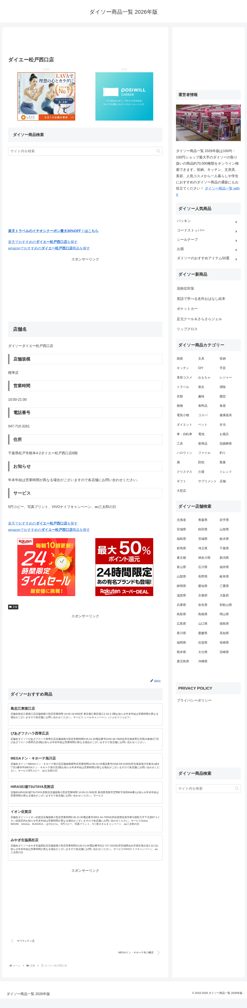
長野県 (202, 576)
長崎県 (224, 642)
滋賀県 (181, 595)
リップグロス (187, 329)
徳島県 (224, 623)
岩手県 (224, 519)
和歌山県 (226, 605)
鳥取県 (181, 614)
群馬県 (181, 548)
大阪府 (224, 595)
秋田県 (202, 529)
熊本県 (181, 652)
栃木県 (224, 538)
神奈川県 (204, 557)
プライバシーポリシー (194, 700)
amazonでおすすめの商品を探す (49, 248)
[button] (158, 151)
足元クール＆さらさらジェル (199, 319)
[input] (85, 151)
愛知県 (202, 586)
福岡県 (181, 642)
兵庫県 (181, 605)
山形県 (224, 529)
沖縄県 (202, 661)
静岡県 (181, 586)
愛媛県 (202, 633)
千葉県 (224, 548)
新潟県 (224, 557)
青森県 (202, 519)
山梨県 (181, 576)
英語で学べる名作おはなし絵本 (201, 299)
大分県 (202, 652)
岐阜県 (224, 576)
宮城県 (181, 529)
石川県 (202, 567)
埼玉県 (202, 548)
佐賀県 (202, 642)
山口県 (202, 623)
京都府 (202, 595)
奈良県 (202, 605)
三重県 (224, 586)
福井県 (224, 567)
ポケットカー (187, 309)
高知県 (224, 633)
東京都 (181, 557)
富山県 (181, 567)
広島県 (181, 623)
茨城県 (202, 538)
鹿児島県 (183, 661)
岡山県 (224, 614)
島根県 (202, 614)
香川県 (181, 633)
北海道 (181, 519)
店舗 (13, 607)
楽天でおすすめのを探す (43, 242)
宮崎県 (224, 652)
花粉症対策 (185, 288)
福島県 (181, 538)
